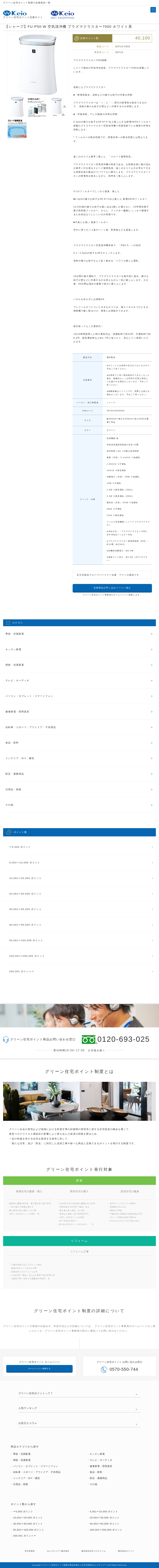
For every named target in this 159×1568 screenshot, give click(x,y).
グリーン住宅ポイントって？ (35, 1393)
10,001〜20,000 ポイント (25, 878)
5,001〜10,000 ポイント (24, 862)
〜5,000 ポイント (20, 847)
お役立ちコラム (27, 1423)
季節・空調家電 (14, 633)
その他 (9, 804)
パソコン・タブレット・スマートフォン (29, 696)
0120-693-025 (116, 1039)
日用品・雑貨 (13, 789)
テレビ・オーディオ (17, 680)
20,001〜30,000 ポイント (25, 893)
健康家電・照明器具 (17, 711)
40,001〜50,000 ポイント (25, 924)
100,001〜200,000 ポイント (27, 956)
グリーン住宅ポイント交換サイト (23, 14)
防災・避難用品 (14, 773)
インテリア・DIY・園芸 (19, 758)
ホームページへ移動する (39, 1368)
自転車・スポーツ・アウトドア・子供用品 (30, 727)
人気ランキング (27, 1408)
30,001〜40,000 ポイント (25, 909)
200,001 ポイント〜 (21, 971)
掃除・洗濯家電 (14, 664)
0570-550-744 (119, 1370)
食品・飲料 (12, 742)
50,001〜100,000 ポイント (26, 940)
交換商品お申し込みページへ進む (112, 588)
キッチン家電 (13, 649)
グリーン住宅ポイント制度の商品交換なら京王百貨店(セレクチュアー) (75, 1565)
